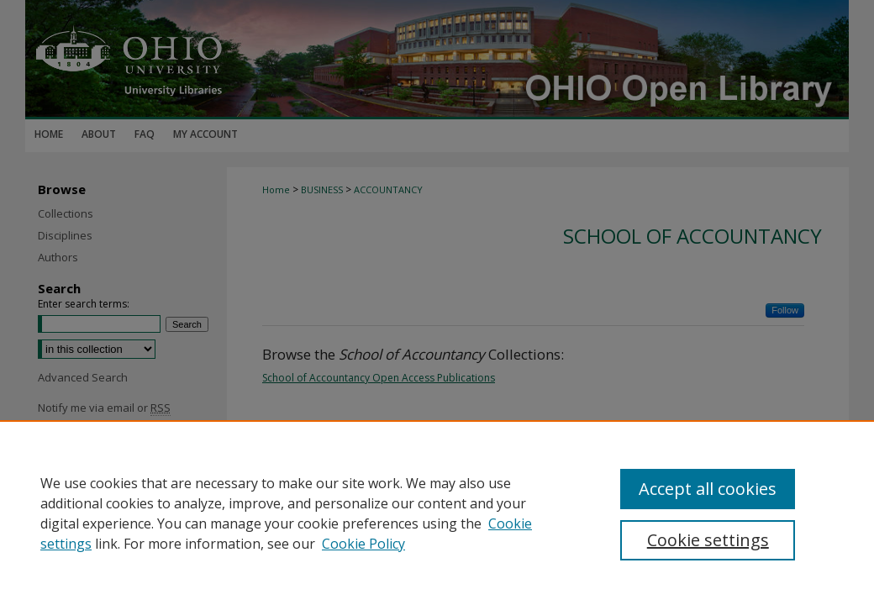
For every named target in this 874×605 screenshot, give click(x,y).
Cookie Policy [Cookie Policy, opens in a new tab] (363, 543)
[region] (437, 512)
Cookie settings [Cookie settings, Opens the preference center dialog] (708, 540)
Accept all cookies (708, 488)
